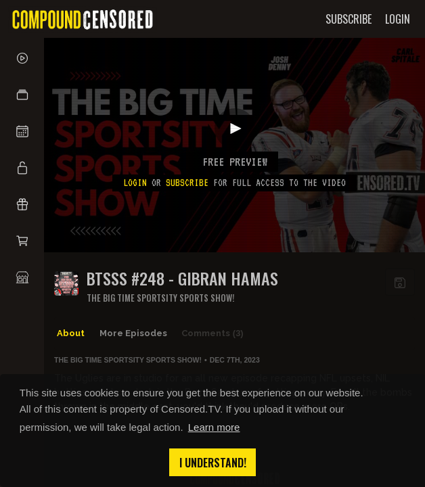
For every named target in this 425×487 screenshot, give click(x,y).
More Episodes (133, 333)
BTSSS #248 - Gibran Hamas (182, 278)
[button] (22, 95)
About (71, 333)
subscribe (187, 182)
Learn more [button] (214, 427)
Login (135, 182)
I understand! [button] (212, 463)
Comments (212, 333)
